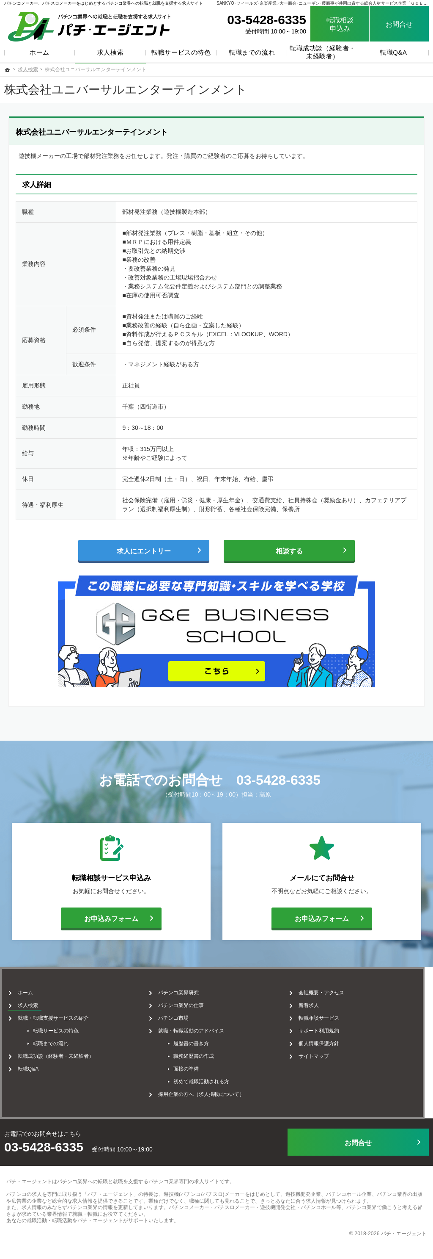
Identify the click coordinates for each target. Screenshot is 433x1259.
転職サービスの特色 (54, 1029)
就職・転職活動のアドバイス (193, 1029)
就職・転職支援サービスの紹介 (51, 1016)
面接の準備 (188, 1067)
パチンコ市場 (175, 1016)
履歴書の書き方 (193, 1042)
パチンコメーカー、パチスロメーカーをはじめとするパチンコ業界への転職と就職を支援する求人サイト (103, 3)
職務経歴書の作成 (195, 1054)
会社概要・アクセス (328, 991)
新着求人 (315, 1004)
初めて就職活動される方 (203, 1080)
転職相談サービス (325, 1016)
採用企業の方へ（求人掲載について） (203, 1093)
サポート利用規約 (325, 1029)
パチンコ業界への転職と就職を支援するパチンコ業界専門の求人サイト (138, 1178)
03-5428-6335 (278, 780)
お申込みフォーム (99, 918)
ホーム (23, 991)
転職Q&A (26, 1067)
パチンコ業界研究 (180, 991)
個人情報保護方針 (325, 1042)
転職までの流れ (49, 1042)
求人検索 (26, 1004)
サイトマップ (320, 1054)
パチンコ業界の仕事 (183, 1004)
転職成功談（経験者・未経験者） (54, 1054)
